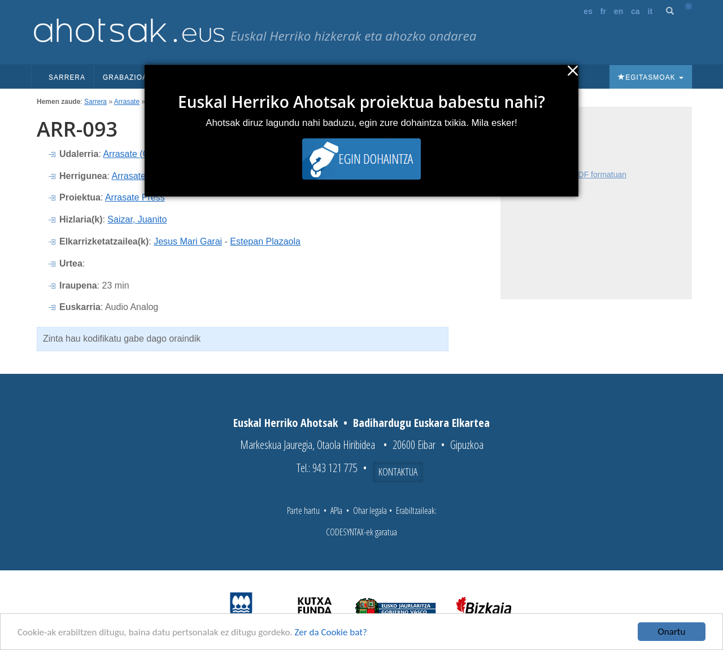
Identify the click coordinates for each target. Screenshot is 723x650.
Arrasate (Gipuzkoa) (143, 154)
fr (603, 11)
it (650, 11)
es (588, 11)
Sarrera (67, 77)
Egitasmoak (650, 77)
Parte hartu (303, 510)
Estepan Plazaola (265, 241)
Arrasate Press (135, 197)
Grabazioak (131, 77)
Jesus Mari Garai (188, 241)
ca (635, 11)
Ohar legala (370, 510)
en (618, 11)
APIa (336, 510)
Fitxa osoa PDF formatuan (580, 174)
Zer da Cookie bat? (331, 633)
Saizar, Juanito (137, 219)
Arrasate (127, 102)
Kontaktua (397, 471)
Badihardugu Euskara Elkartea (421, 422)
